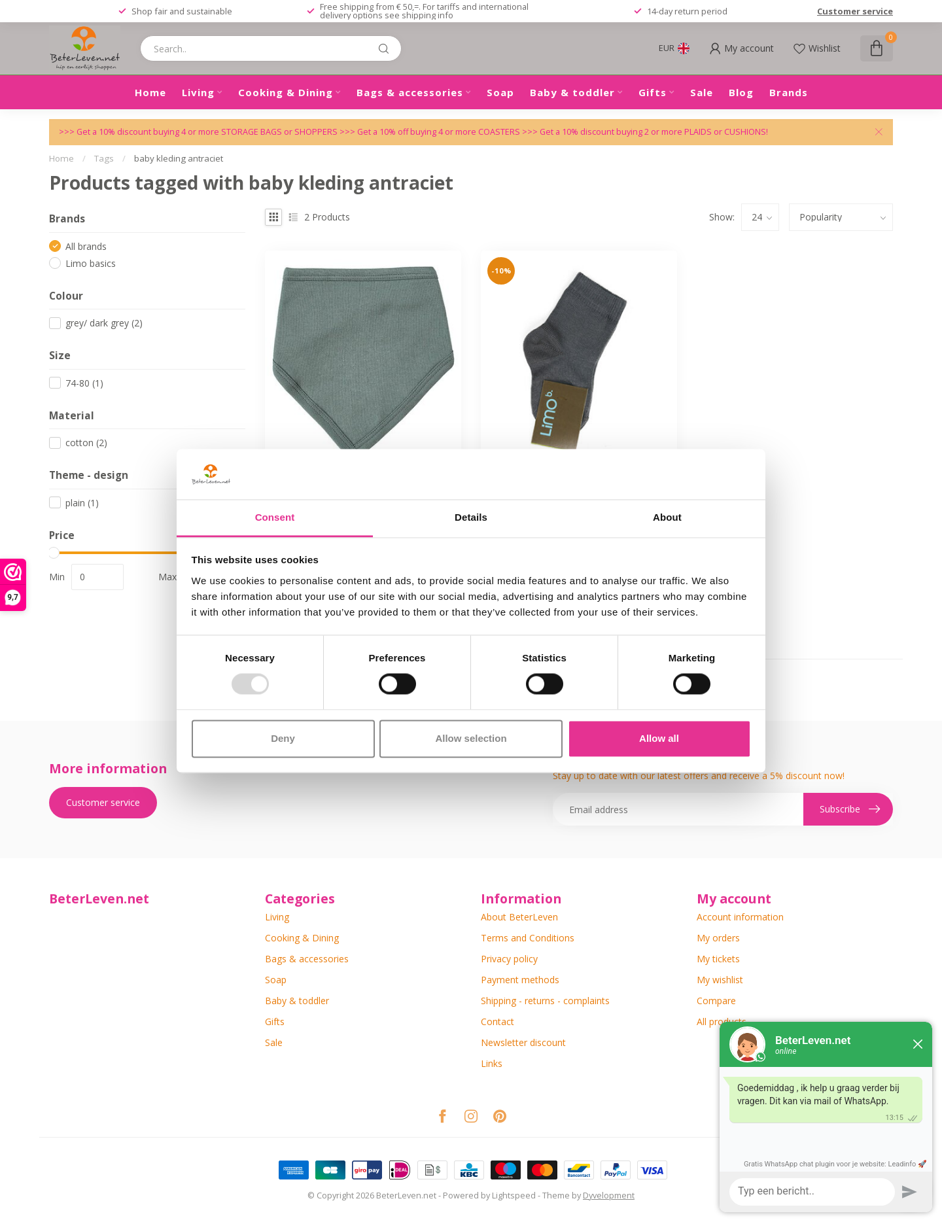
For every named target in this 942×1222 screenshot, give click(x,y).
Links (491, 1063)
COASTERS (500, 131)
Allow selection (470, 738)
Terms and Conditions (527, 938)
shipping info (427, 15)
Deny (283, 738)
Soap (500, 92)
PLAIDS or (704, 131)
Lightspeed (514, 1195)
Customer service (855, 11)
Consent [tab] (275, 517)
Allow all (659, 738)
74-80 (84, 383)
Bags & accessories (410, 92)
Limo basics (90, 263)
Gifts (652, 92)
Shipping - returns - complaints (545, 1000)
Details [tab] (471, 517)
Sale (701, 92)
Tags (104, 158)
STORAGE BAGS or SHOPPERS (280, 131)
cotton (86, 442)
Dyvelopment (609, 1195)
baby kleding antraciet (178, 158)
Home (150, 92)
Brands (788, 92)
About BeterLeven (519, 917)
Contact (497, 1021)
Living (198, 92)
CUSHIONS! (746, 131)
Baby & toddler (572, 92)
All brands (86, 246)
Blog (741, 92)
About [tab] (667, 517)
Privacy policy (509, 958)
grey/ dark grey (104, 323)
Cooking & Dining (285, 92)
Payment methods (520, 979)
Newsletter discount (523, 1042)
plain (82, 503)
